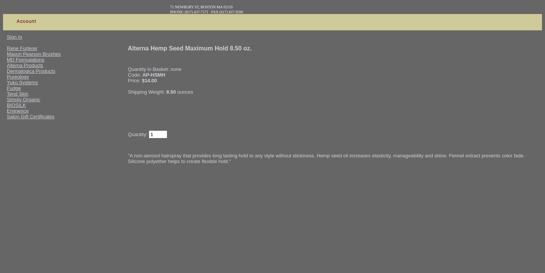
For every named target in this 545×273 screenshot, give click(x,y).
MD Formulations (25, 60)
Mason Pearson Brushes (34, 54)
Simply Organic (23, 99)
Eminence (18, 111)
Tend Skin (17, 94)
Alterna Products (25, 65)
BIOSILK (16, 105)
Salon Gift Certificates (30, 116)
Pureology (18, 77)
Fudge (14, 88)
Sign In (14, 37)
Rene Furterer (22, 48)
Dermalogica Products (31, 71)
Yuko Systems (22, 82)
